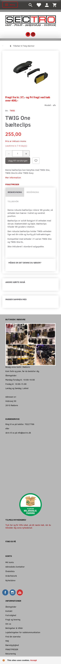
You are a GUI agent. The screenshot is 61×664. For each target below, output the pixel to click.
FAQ (7, 640)
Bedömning (33, 192)
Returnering (10, 653)
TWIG (12, 110)
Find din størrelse (13, 636)
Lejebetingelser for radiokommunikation (22, 632)
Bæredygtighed (12, 645)
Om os (8, 623)
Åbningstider (10, 606)
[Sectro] (30, 20)
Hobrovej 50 (10, 401)
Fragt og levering (12, 619)
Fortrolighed (10, 615)
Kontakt (8, 611)
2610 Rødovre (11, 405)
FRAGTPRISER (11, 649)
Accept (33, 660)
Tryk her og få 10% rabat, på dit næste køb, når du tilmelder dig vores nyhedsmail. (28, 526)
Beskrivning (15, 192)
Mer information (13, 177)
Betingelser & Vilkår (14, 628)
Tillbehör (13, 201)
